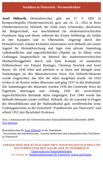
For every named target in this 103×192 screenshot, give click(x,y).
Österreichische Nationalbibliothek (51, 151)
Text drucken (9, 122)
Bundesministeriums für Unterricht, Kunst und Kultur (60, 154)
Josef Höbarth (33, 130)
